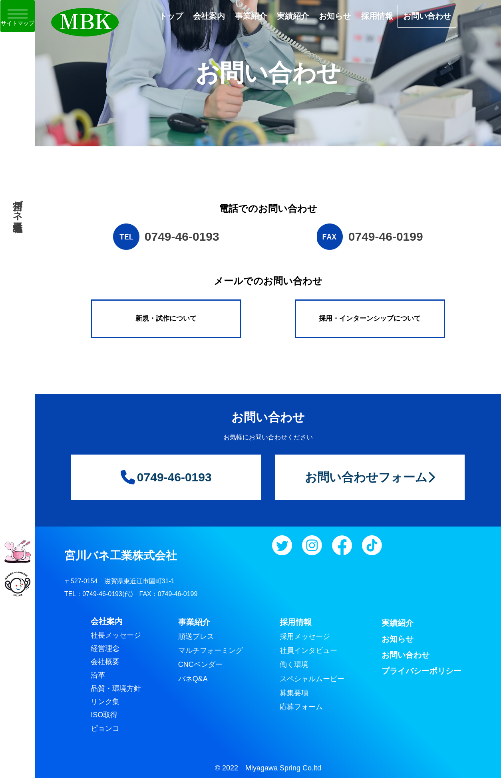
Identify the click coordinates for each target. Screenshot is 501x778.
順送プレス (196, 636)
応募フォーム (301, 707)
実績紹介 (293, 16)
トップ (171, 16)
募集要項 (294, 693)
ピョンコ (105, 728)
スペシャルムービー (312, 679)
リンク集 (105, 702)
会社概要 (105, 662)
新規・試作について (166, 318)
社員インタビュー (308, 650)
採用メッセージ (305, 636)
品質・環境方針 (116, 688)
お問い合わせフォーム (370, 477)
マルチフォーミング (210, 650)
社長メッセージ (116, 635)
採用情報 (377, 16)
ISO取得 (104, 715)
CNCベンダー (200, 664)
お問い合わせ (427, 16)
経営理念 (105, 648)
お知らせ (335, 16)
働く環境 (294, 664)
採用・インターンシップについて (370, 318)
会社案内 (209, 16)
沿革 (98, 675)
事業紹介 (251, 16)
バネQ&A (193, 679)
